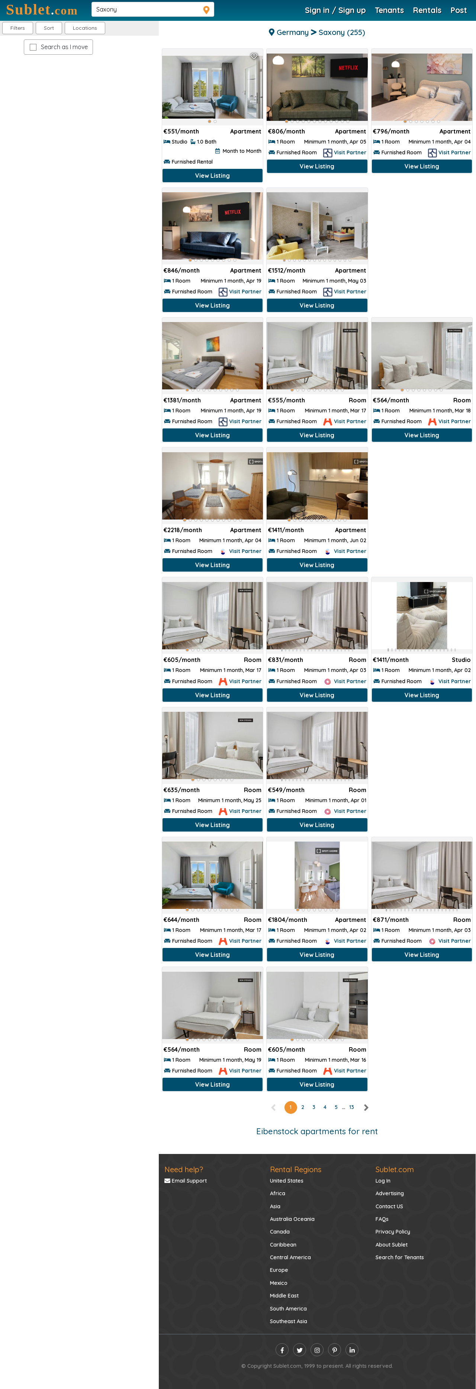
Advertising (390, 1193)
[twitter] (299, 1349)
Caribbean (283, 1244)
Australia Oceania (292, 1219)
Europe (279, 1270)
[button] (85, 28)
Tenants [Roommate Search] (389, 10)
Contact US (389, 1206)
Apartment (245, 131)
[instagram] (317, 1349)
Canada (280, 1231)
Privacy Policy (393, 1231)
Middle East (284, 1295)
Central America (290, 1257)
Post (458, 10)
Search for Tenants (400, 1257)
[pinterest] (334, 1349)
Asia (275, 1206)
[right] (366, 1107)
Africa (277, 1193)
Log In (383, 1180)
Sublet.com (395, 1169)
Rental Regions (295, 1169)
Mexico (278, 1283)
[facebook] (282, 1349)
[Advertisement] (422, 236)
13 (351, 1107)
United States (286, 1180)
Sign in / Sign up (335, 10)
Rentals (427, 10)
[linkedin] (351, 1349)
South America (288, 1308)
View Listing (212, 175)
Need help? (183, 1169)
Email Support (185, 1180)
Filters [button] (17, 28)
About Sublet (392, 1244)
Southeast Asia (288, 1321)
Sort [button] (49, 28)
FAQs (382, 1219)
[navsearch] (152, 9)
